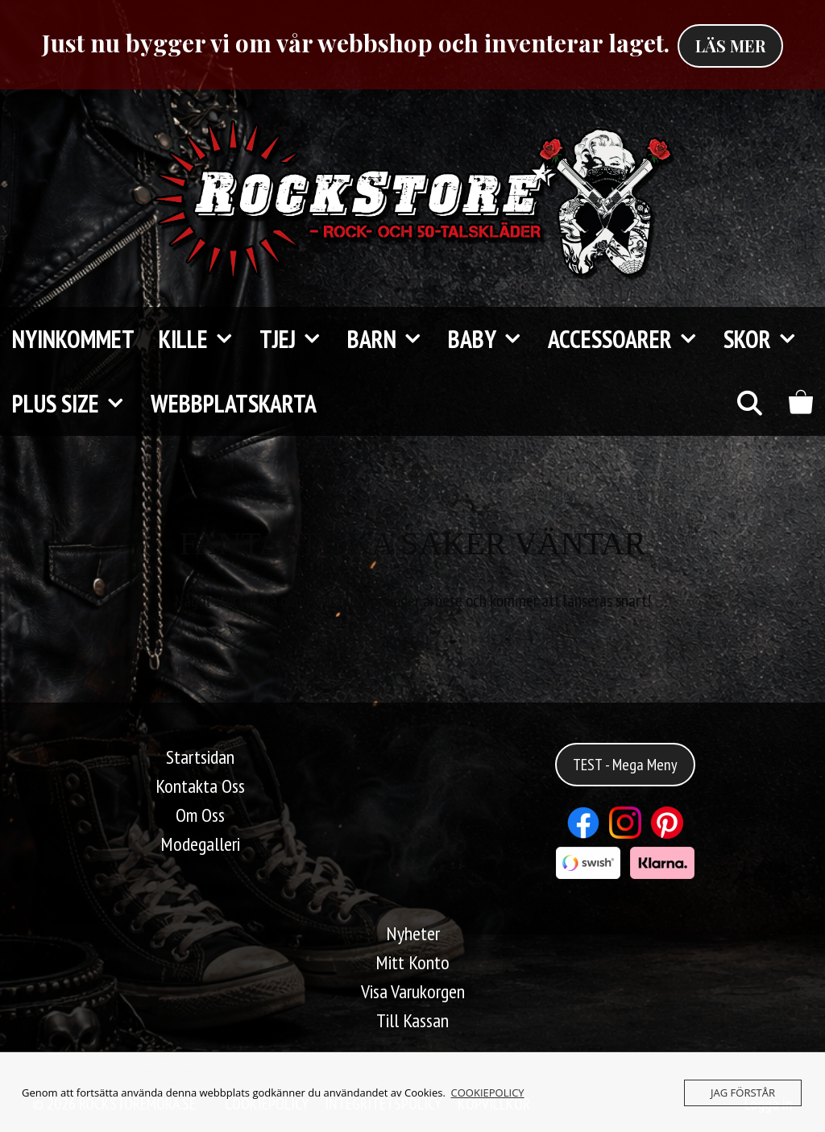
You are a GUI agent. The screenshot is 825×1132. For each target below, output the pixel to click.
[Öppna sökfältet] (749, 403)
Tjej (297, 339)
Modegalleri (200, 843)
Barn (391, 339)
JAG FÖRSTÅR (743, 1092)
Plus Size (75, 403)
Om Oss (200, 814)
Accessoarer (629, 339)
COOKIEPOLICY (487, 1092)
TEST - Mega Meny (625, 764)
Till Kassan (412, 1020)
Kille (203, 339)
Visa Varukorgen (413, 991)
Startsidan (200, 756)
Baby (492, 339)
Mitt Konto (412, 962)
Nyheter (413, 933)
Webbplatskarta (234, 403)
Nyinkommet (73, 339)
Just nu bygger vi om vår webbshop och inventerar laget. (356, 43)
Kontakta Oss (200, 785)
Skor (766, 339)
